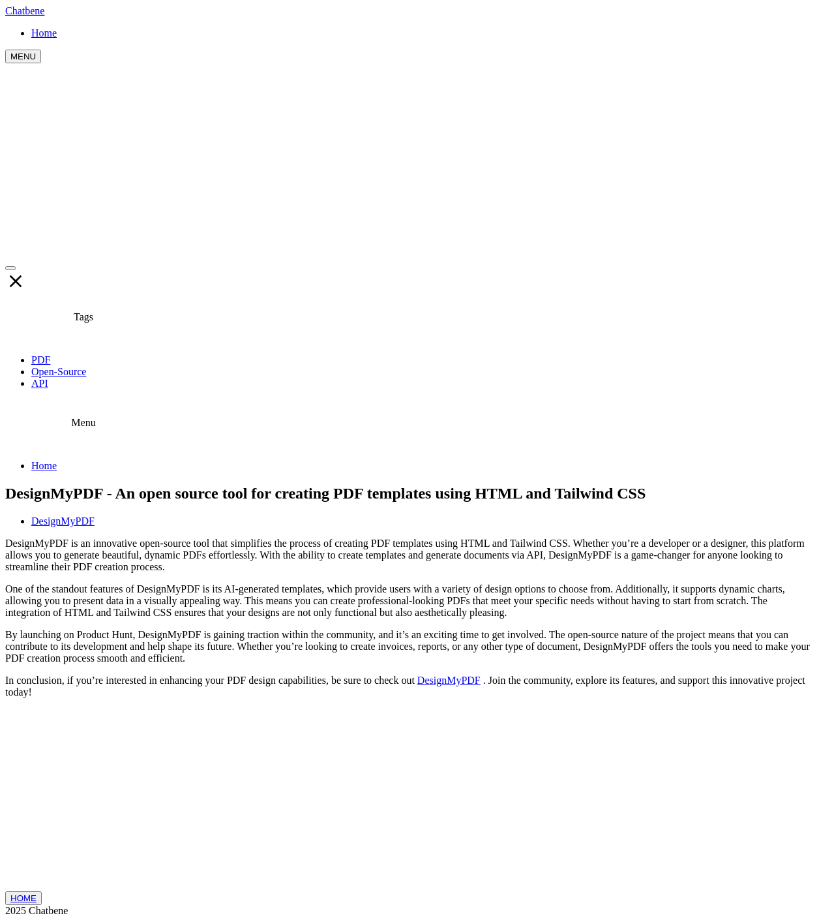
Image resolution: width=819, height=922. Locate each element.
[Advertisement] (409, 161)
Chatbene (24, 10)
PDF (40, 359)
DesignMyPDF (63, 521)
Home (44, 465)
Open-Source (58, 371)
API (39, 383)
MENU (23, 56)
